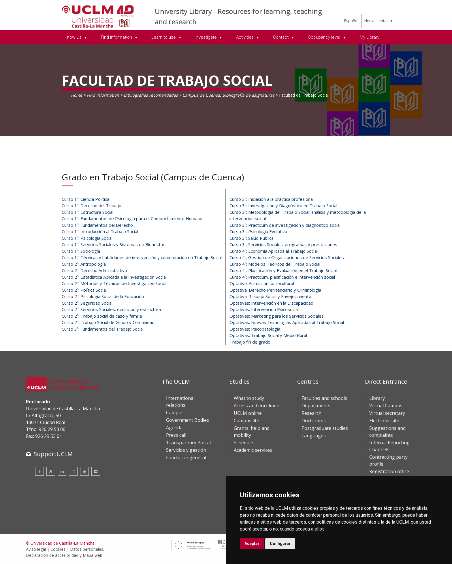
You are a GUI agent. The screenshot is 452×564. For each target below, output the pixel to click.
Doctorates (314, 420)
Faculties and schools (324, 398)
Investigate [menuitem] (206, 37)
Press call (176, 435)
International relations (180, 401)
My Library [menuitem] (369, 37)
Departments (316, 405)
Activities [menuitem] (245, 37)
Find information (103, 95)
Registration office (389, 471)
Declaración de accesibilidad (52, 555)
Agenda (174, 427)
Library (377, 398)
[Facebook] (39, 471)
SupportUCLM (53, 454)
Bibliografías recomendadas (151, 95)
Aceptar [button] (251, 543)
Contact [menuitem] (281, 37)
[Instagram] (73, 471)
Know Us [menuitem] (74, 37)
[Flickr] (95, 471)
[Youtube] (84, 471)
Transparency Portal (188, 442)
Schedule (243, 442)
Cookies (57, 549)
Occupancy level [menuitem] (324, 37)
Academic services (253, 450)
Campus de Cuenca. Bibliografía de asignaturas (228, 95)
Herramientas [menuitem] (376, 20)
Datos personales (86, 549)
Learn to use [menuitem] (164, 37)
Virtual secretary (387, 413)
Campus (175, 412)
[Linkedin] (62, 471)
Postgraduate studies (325, 428)
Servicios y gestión (186, 450)
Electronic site (384, 420)
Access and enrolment (257, 405)
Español (351, 20)
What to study (249, 398)
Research (311, 413)
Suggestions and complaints (387, 431)
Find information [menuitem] (117, 37)
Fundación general (186, 457)
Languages (314, 435)
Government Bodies (187, 420)
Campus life (246, 420)
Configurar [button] (280, 543)
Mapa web (92, 555)
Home (76, 95)
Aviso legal (36, 549)
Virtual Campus (385, 405)
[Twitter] (50, 471)
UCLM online (248, 413)
